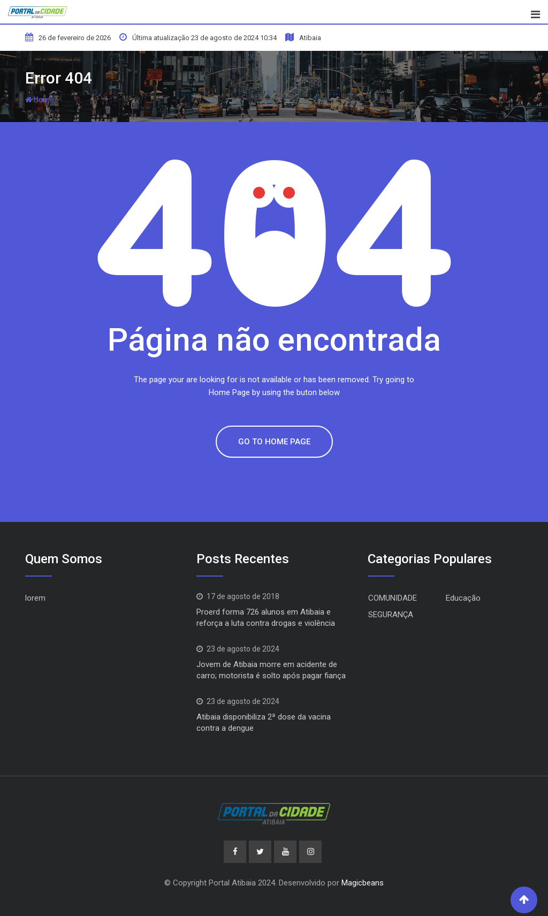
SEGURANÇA (390, 614)
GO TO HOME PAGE (274, 441)
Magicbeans (362, 883)
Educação (463, 598)
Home (39, 99)
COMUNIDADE (392, 598)
